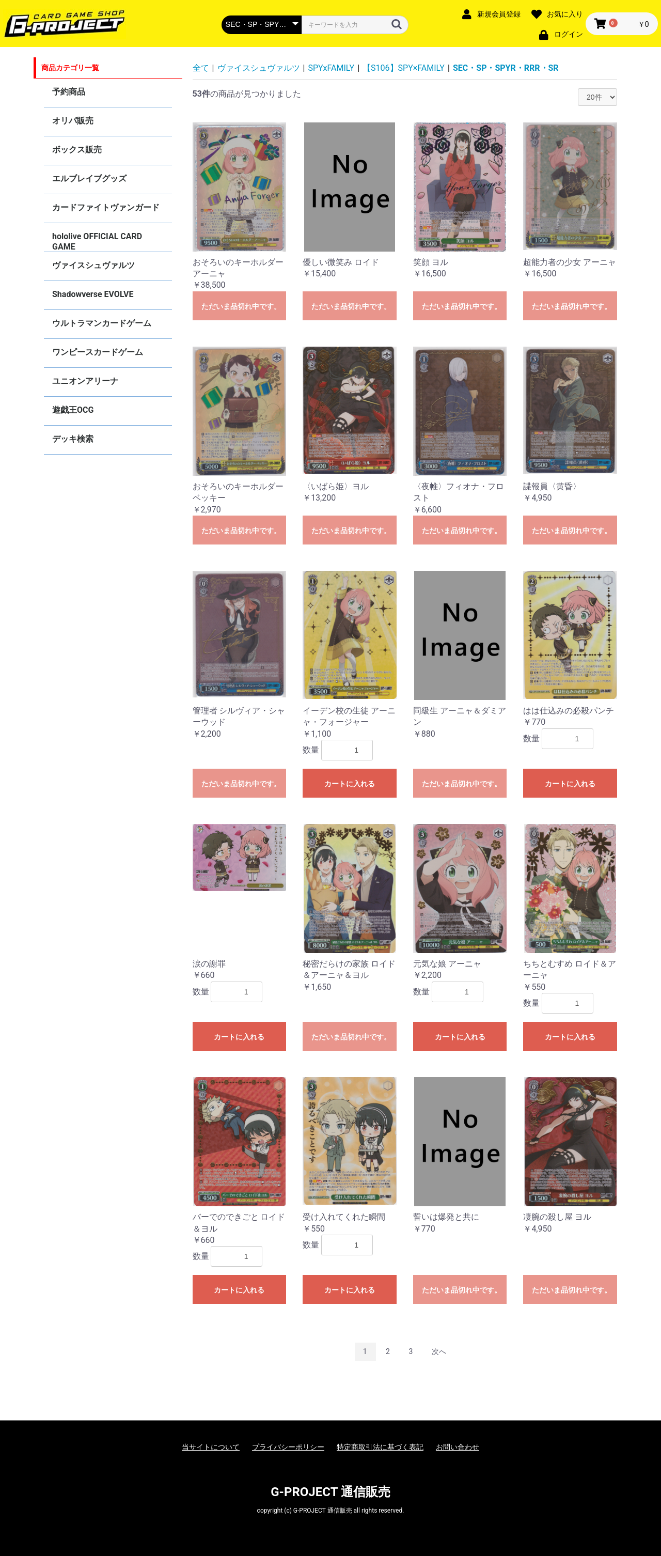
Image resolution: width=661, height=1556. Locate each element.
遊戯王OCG (72, 410)
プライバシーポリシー (288, 1447)
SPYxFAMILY (331, 68)
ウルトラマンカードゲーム (101, 323)
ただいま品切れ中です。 (241, 306)
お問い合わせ (457, 1447)
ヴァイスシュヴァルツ (93, 265)
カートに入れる (349, 784)
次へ (439, 1351)
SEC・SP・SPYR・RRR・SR (506, 68)
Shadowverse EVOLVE (92, 294)
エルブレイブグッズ (89, 178)
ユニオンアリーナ (85, 381)
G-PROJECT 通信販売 (330, 1492)
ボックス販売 (77, 149)
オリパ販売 (72, 121)
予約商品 (68, 92)
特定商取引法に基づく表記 (380, 1447)
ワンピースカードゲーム (97, 352)
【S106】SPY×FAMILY (404, 68)
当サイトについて (211, 1447)
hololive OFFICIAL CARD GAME (97, 241)
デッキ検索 (72, 439)
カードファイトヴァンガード (106, 207)
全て (201, 68)
